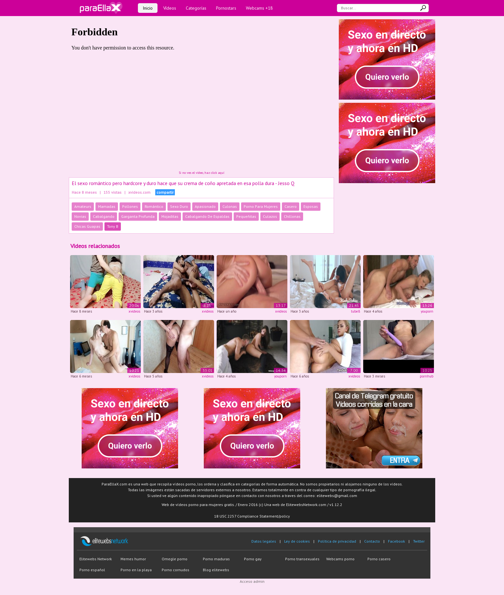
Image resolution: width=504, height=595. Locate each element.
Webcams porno (340, 558)
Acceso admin (252, 581)
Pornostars (226, 8)
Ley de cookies (297, 541)
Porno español (92, 569)
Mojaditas (169, 216)
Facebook (396, 541)
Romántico (154, 206)
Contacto (372, 541)
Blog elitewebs (216, 569)
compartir (165, 192)
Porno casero (379, 558)
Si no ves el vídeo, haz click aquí (201, 173)
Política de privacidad (337, 541)
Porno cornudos (175, 569)
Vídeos (169, 8)
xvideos (134, 311)
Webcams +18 (259, 8)
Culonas (229, 206)
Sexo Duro (179, 206)
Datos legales (263, 541)
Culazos (270, 216)
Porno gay (253, 558)
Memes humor (133, 558)
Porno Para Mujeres (261, 206)
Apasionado (205, 206)
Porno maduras (216, 558)
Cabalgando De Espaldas (207, 216)
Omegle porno (174, 558)
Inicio (148, 8)
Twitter (419, 541)
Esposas (310, 206)
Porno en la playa (136, 569)
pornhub (426, 376)
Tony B (112, 226)
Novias (80, 216)
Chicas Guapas (87, 226)
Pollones (130, 206)
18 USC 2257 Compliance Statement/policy (252, 516)
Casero (290, 206)
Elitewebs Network (95, 558)
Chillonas (292, 216)
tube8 (355, 311)
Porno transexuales (302, 558)
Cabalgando (103, 216)
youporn (427, 311)
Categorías (196, 8)
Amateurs (82, 206)
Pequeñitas (246, 216)
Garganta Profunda (138, 216)
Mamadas (106, 206)
